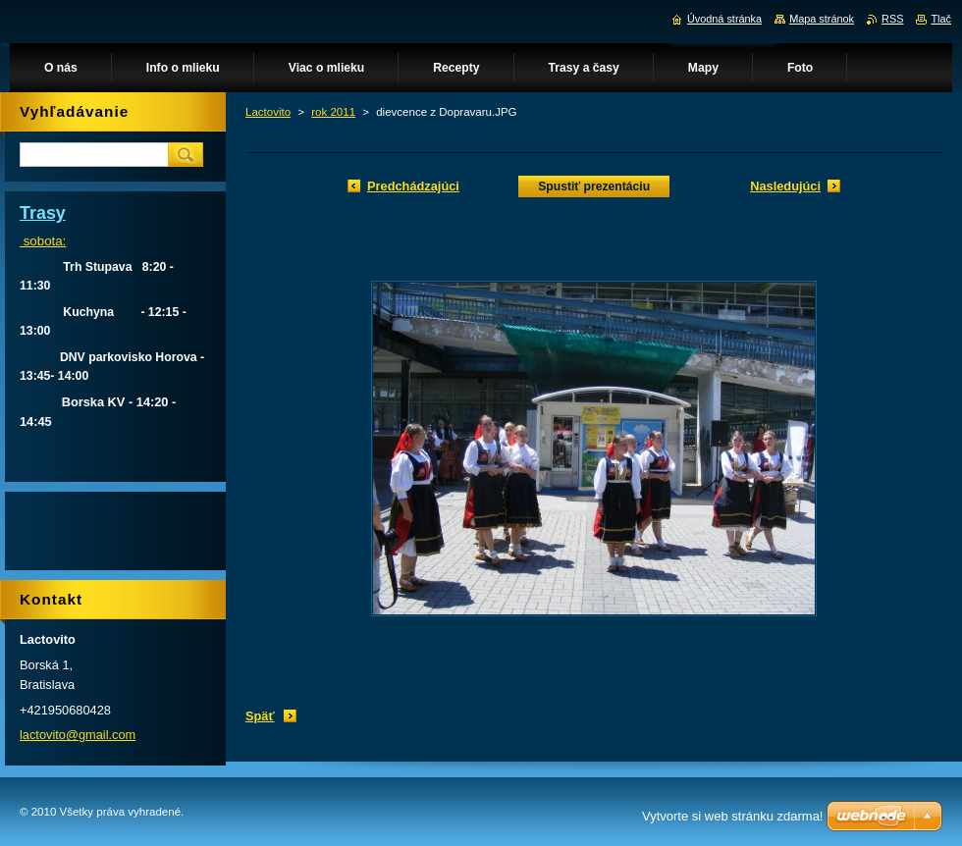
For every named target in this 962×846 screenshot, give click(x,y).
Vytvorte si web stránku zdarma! (732, 816)
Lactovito (268, 112)
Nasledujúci (785, 186)
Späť (260, 716)
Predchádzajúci (413, 186)
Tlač (941, 19)
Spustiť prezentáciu (594, 186)
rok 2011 (333, 112)
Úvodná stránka (724, 19)
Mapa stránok (821, 19)
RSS (892, 19)
